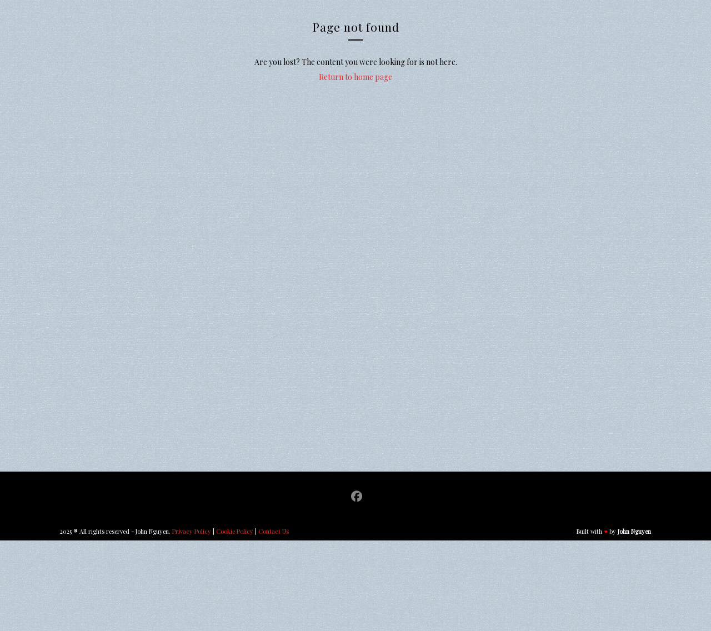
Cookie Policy (234, 531)
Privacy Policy (191, 531)
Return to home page (355, 77)
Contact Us (273, 531)
